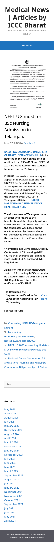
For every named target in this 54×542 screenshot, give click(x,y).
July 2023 (9, 458)
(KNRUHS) (25, 153)
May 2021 (9, 516)
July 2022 (9, 483)
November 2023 (13, 454)
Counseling (14, 323)
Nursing (9, 327)
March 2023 (11, 471)
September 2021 (13, 504)
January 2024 (11, 450)
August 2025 (11, 417)
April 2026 (10, 413)
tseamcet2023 (27, 340)
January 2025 (11, 425)
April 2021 (10, 520)
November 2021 (13, 496)
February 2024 (12, 446)
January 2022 (11, 487)
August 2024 (11, 434)
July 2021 (9, 508)
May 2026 (9, 409)
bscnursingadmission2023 (19, 336)
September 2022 (13, 475)
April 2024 (10, 438)
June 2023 (10, 463)
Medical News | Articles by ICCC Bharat (27, 17)
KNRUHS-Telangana (33, 323)
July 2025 (9, 421)
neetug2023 (11, 340)
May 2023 (9, 467)
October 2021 (12, 500)
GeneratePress (36, 537)
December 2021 (13, 491)
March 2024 (11, 442)
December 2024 (13, 430)
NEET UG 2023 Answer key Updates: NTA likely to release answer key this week (26, 349)
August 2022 (11, 479)
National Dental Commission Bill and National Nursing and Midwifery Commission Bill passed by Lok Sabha (25, 363)
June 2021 (10, 512)
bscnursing (14, 332)
